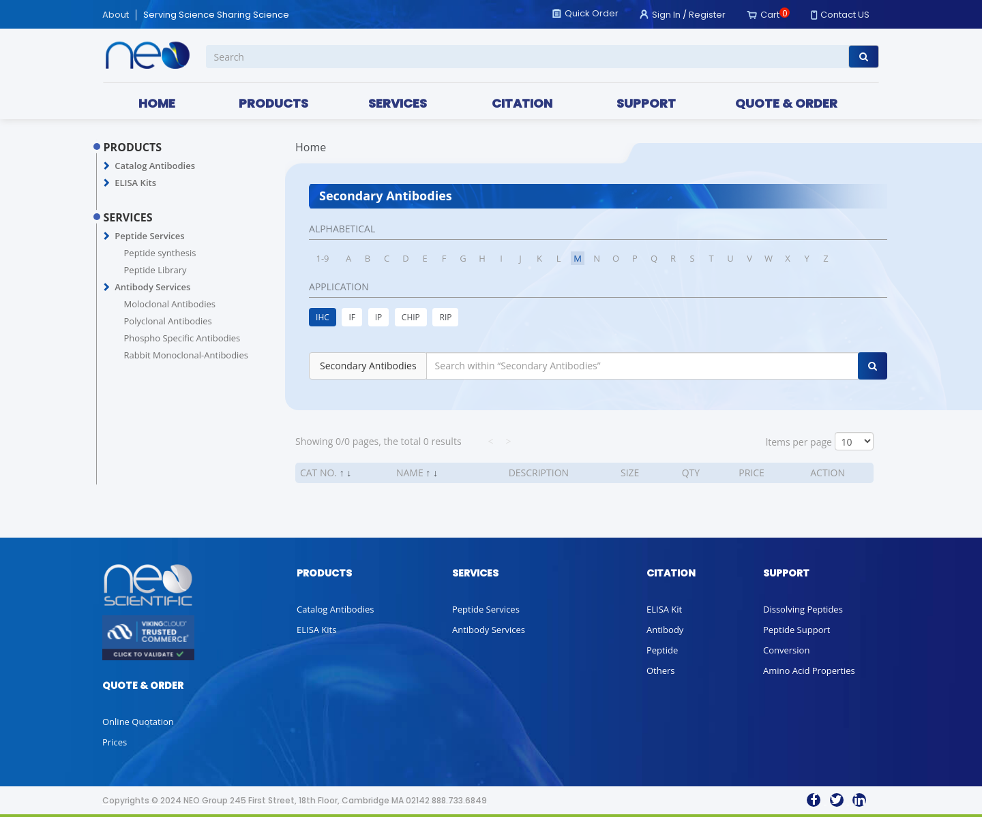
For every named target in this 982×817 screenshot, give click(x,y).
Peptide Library (155, 270)
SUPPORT (646, 103)
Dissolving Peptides (803, 609)
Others (660, 670)
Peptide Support (796, 629)
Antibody (664, 629)
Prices (114, 742)
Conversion (786, 650)
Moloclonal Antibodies (169, 304)
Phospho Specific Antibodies (182, 338)
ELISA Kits (135, 182)
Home (310, 147)
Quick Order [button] (592, 13)
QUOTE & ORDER (786, 103)
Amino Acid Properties (809, 670)
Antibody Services (152, 287)
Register (707, 14)
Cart (769, 14)
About (115, 15)
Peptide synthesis (160, 253)
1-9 (322, 258)
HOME (156, 103)
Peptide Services (149, 236)
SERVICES (397, 103)
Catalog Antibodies (155, 165)
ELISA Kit (664, 609)
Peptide (662, 650)
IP (379, 317)
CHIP (411, 317)
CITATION (522, 103)
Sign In (666, 14)
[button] (107, 166)
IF (351, 317)
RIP (445, 317)
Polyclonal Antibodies (168, 321)
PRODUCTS (273, 103)
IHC (322, 317)
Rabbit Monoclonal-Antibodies (186, 355)
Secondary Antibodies (368, 365)
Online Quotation (138, 721)
